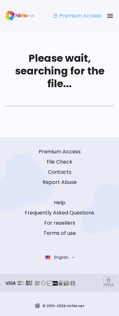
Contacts (59, 172)
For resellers (59, 223)
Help (59, 202)
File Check (59, 161)
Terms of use (59, 233)
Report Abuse (60, 182)
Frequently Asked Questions (59, 212)
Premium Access (77, 15)
